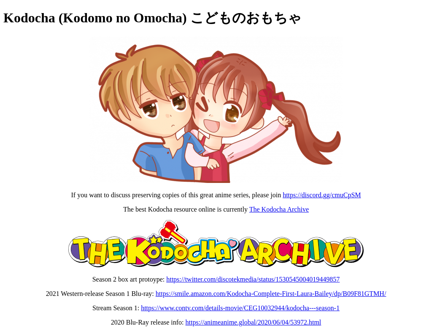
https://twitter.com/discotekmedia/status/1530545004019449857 (253, 279)
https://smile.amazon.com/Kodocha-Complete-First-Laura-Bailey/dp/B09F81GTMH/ (271, 293)
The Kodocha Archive (279, 209)
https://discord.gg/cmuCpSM (322, 195)
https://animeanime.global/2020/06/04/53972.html (253, 322)
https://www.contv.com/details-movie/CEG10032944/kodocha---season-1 (240, 308)
